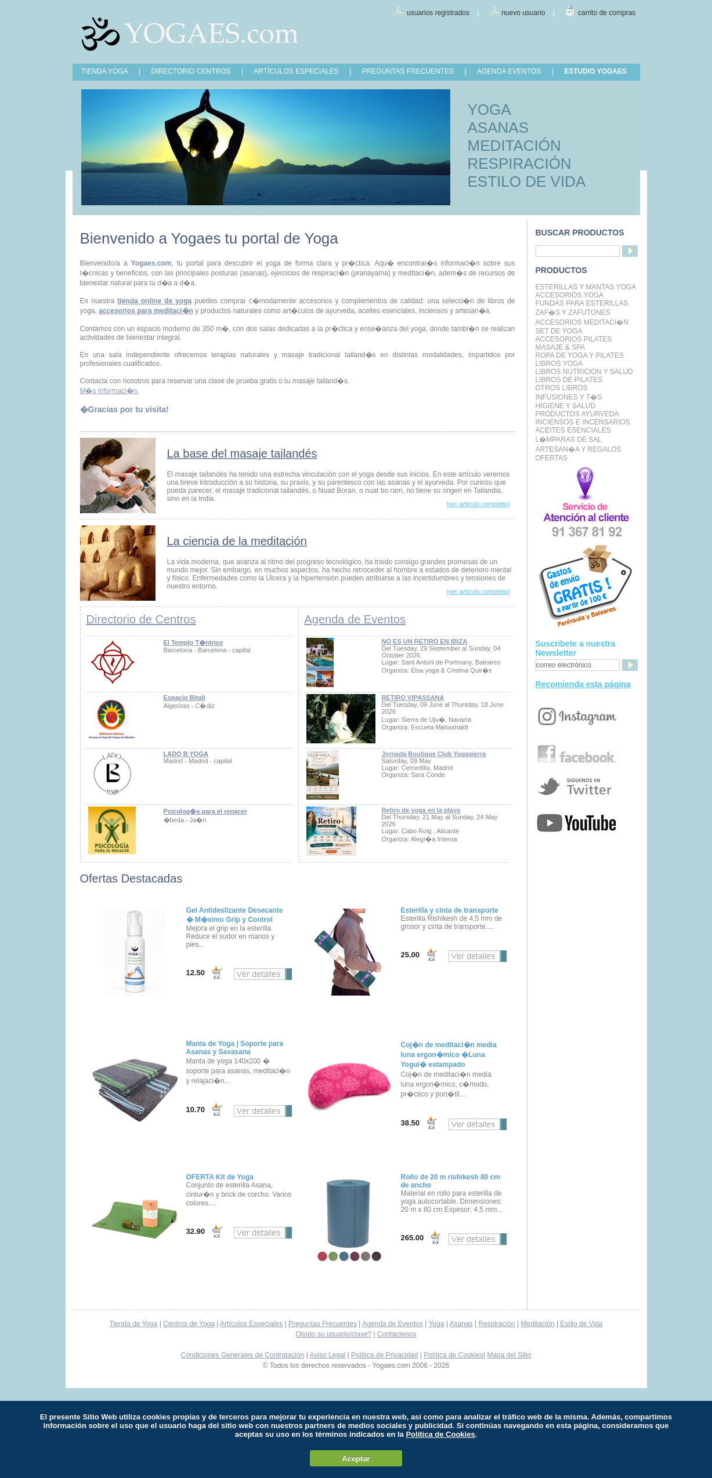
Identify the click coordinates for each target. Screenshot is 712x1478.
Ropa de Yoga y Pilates (580, 355)
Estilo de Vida (581, 1324)
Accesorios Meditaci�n (582, 322)
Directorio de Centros (141, 619)
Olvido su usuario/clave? (334, 1334)
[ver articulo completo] (478, 503)
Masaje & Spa (560, 347)
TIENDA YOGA (104, 71)
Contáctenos (396, 1334)
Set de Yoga (559, 331)
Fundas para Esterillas (582, 303)
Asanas (461, 1324)
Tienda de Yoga (133, 1324)
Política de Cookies (453, 1355)
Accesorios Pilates (574, 339)
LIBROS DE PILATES (569, 380)
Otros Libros (562, 388)
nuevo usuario (523, 13)
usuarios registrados (438, 13)
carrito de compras (606, 13)
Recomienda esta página (583, 684)
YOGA (489, 109)
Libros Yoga (559, 363)
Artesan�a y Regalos (578, 449)
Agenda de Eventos (355, 619)
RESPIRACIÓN (520, 163)
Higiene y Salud (566, 406)
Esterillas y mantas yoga (586, 287)
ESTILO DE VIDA (527, 181)
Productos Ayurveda (577, 414)
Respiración (496, 1324)
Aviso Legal (327, 1355)
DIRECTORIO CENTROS (190, 71)
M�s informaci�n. (109, 391)
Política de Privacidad (384, 1355)
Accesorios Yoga (570, 295)
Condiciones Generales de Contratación (243, 1355)
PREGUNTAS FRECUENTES (408, 71)
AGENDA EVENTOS (509, 71)
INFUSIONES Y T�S (569, 397)
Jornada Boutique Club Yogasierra (434, 753)
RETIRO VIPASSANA (413, 697)
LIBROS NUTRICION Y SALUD (584, 372)
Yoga (436, 1324)
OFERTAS (552, 458)
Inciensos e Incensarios (583, 422)
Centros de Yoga (189, 1324)
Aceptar (356, 1458)
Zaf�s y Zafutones (573, 312)
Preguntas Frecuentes (322, 1324)
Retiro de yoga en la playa (421, 810)
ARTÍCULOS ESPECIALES (296, 71)
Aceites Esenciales (573, 430)
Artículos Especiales (251, 1324)
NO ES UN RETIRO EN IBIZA (425, 641)
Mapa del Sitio (509, 1355)
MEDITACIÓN (514, 145)
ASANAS (498, 127)
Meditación (538, 1324)
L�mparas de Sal (569, 439)
